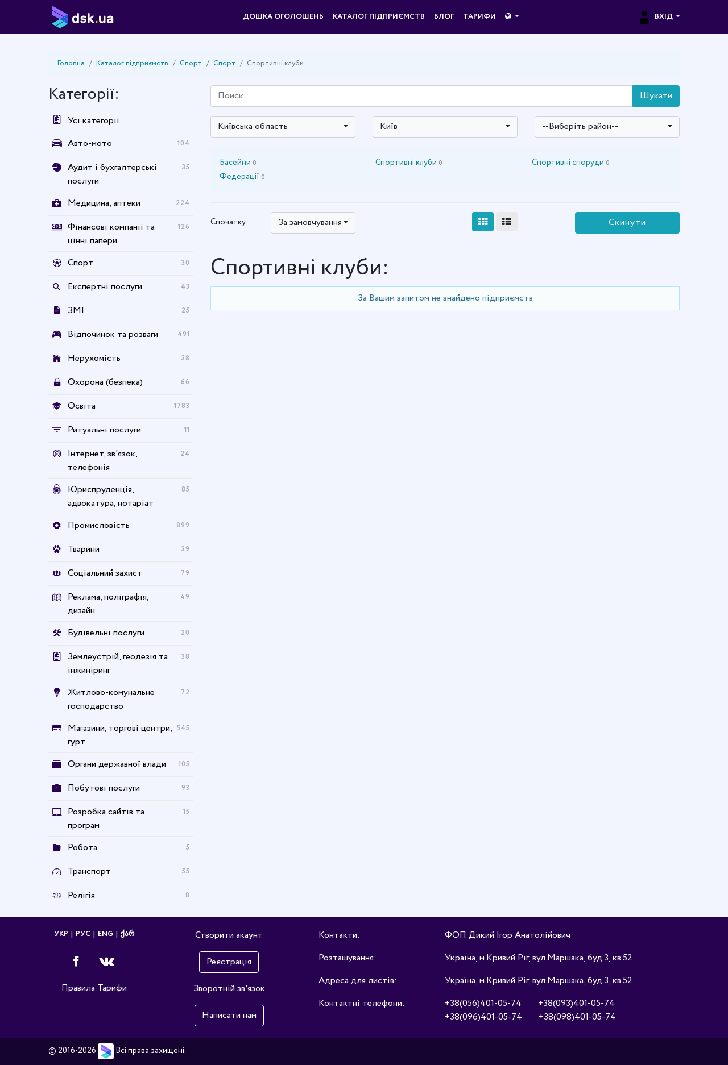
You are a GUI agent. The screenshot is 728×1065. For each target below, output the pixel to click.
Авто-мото (90, 143)
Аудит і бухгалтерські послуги (112, 174)
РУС (83, 934)
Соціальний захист (105, 573)
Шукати (656, 95)
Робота (82, 847)
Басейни (238, 162)
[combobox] (282, 127)
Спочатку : (230, 222)
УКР (61, 934)
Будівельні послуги (106, 632)
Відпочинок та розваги (113, 334)
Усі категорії (83, 120)
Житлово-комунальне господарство (111, 699)
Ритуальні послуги (104, 429)
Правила (78, 988)
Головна (71, 63)
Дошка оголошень (283, 16)
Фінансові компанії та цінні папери (111, 234)
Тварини (84, 549)
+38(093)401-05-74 (576, 1003)
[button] (511, 17)
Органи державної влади (117, 764)
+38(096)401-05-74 (483, 1017)
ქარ (127, 934)
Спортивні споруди (571, 162)
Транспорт (89, 871)
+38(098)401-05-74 (577, 1017)
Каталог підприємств (379, 16)
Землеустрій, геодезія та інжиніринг (118, 663)
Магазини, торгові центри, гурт (120, 735)
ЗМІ (76, 310)
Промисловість (99, 525)
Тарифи (479, 16)
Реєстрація (228, 961)
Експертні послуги (105, 286)
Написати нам (229, 1015)
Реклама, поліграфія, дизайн (108, 603)
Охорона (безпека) (105, 382)
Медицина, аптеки (104, 203)
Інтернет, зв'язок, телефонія (102, 460)
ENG (105, 934)
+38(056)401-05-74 (483, 1003)
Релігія (81, 895)
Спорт (191, 63)
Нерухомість (94, 358)
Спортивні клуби (408, 162)
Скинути (627, 222)
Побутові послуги (104, 787)
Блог (444, 16)
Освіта (82, 406)
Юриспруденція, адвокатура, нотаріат (111, 496)
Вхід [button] (656, 16)
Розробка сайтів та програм (106, 818)
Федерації (242, 176)
